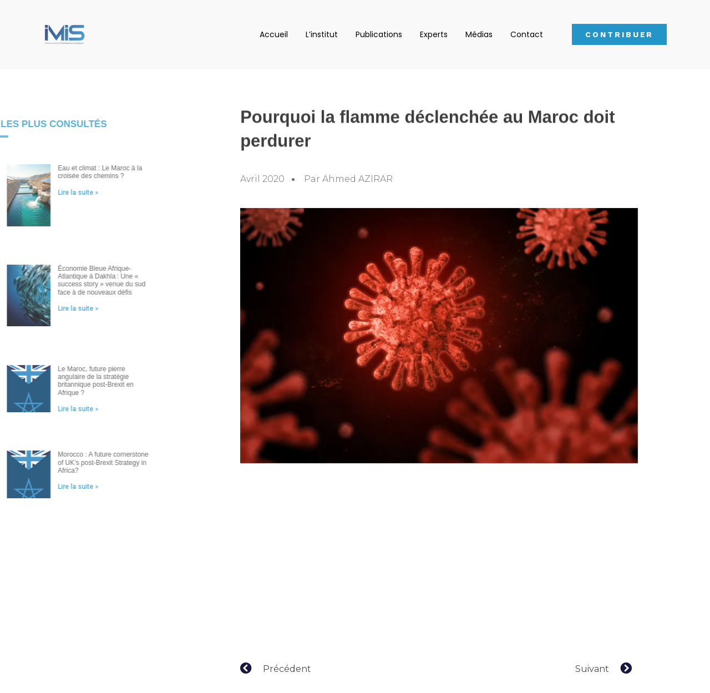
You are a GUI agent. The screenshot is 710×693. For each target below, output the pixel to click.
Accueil (274, 34)
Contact (526, 34)
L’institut (322, 34)
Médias (479, 34)
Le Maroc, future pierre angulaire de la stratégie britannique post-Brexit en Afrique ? (79, 381)
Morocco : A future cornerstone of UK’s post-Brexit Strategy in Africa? (86, 462)
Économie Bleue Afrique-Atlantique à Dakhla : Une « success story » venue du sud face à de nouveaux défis (85, 280)
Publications (379, 34)
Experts (434, 34)
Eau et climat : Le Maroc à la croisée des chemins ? (83, 172)
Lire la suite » (61, 192)
